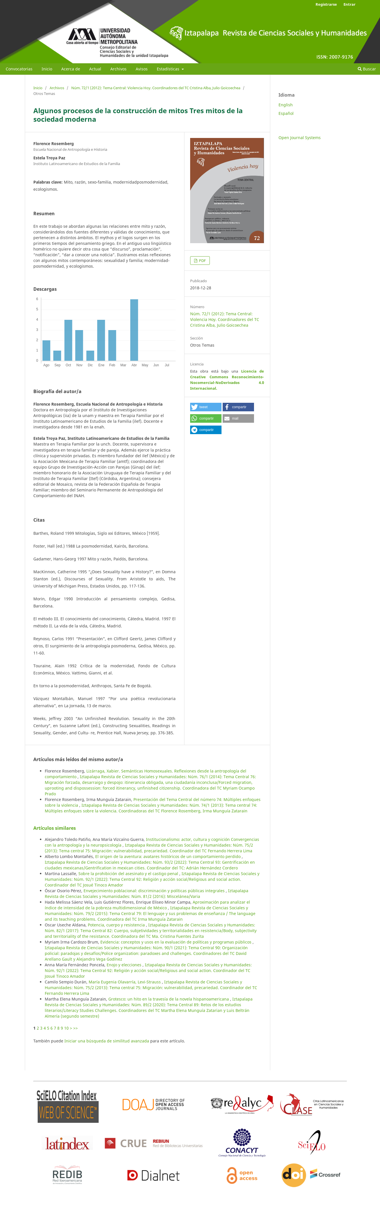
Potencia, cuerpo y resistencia (117, 925)
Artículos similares (54, 828)
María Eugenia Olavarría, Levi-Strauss (125, 982)
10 (66, 1028)
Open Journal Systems (300, 137)
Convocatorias (19, 69)
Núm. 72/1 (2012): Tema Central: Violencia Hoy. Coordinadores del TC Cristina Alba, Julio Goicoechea (155, 87)
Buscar (367, 69)
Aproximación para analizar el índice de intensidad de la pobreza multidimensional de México (147, 904)
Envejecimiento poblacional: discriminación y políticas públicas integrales (155, 890)
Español (286, 113)
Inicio (47, 69)
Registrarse (326, 4)
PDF (202, 260)
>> (75, 1028)
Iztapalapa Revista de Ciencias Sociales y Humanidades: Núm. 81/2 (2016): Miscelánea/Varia (146, 893)
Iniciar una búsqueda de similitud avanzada (106, 1041)
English (286, 104)
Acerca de (70, 69)
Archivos (118, 69)
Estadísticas (168, 69)
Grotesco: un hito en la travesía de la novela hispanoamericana (169, 999)
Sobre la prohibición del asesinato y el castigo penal (128, 873)
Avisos (142, 69)
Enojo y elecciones (125, 964)
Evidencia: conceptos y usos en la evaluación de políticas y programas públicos (176, 942)
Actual (95, 69)
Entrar (349, 4)
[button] (206, 407)
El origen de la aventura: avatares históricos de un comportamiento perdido (168, 856)
